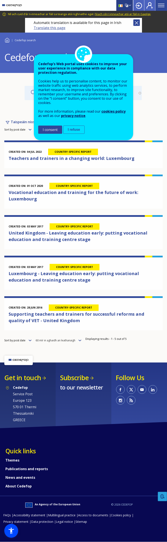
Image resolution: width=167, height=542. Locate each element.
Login (138, 5)
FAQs (7, 515)
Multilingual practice (62, 515)
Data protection (42, 522)
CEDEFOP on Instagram (120, 400)
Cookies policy (121, 515)
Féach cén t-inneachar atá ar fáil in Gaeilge (123, 14)
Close (136, 22)
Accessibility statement (29, 515)
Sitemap (81, 522)
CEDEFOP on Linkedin (152, 389)
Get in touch (22, 377)
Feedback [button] (162, 496)
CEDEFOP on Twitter (131, 389)
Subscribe (74, 377)
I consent (50, 129)
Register (149, 5)
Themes (12, 460)
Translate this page (49, 27)
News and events (20, 477)
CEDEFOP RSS (131, 400)
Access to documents (93, 515)
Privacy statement (15, 522)
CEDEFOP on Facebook (120, 389)
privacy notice (73, 115)
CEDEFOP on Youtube (142, 389)
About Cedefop (18, 486)
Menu (161, 5)
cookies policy (113, 111)
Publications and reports (26, 468)
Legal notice (64, 522)
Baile (7, 39)
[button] (11, 531)
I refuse (74, 129)
